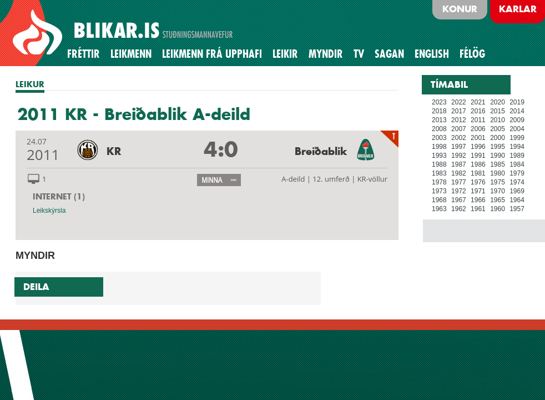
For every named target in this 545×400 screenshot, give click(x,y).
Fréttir (83, 54)
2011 (478, 120)
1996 (478, 147)
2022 (458, 102)
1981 (478, 173)
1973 (439, 191)
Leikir (285, 54)
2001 (478, 138)
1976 (478, 182)
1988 (439, 164)
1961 (478, 209)
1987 (458, 164)
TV (359, 54)
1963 (439, 209)
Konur (459, 9)
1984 (516, 164)
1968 (439, 200)
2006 (478, 129)
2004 (516, 129)
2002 (458, 138)
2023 (439, 102)
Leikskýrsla (49, 210)
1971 (478, 191)
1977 (458, 182)
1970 (497, 191)
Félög (472, 54)
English (432, 54)
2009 (516, 120)
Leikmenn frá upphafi (212, 54)
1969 (516, 191)
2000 (497, 138)
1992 (458, 155)
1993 (439, 155)
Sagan (389, 54)
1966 (478, 200)
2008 (439, 129)
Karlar (518, 9)
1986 (478, 164)
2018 (439, 111)
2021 (478, 102)
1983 (439, 173)
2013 (439, 120)
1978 (439, 182)
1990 (497, 155)
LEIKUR (30, 84)
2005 (497, 129)
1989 (516, 155)
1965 (497, 200)
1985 (497, 164)
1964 (516, 200)
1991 (478, 155)
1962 (458, 209)
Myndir (326, 54)
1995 (497, 147)
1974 (516, 182)
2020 (497, 102)
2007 (458, 129)
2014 (516, 111)
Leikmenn (131, 54)
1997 (458, 147)
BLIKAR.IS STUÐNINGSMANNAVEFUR (124, 33)
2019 (516, 102)
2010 (497, 120)
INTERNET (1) (59, 196)
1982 (458, 173)
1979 (516, 173)
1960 (497, 209)
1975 (497, 182)
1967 (458, 200)
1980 (497, 173)
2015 (497, 111)
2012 (458, 120)
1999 (516, 138)
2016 (478, 111)
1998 (439, 147)
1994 (516, 147)
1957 (516, 209)
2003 (439, 138)
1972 (458, 191)
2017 (458, 111)
